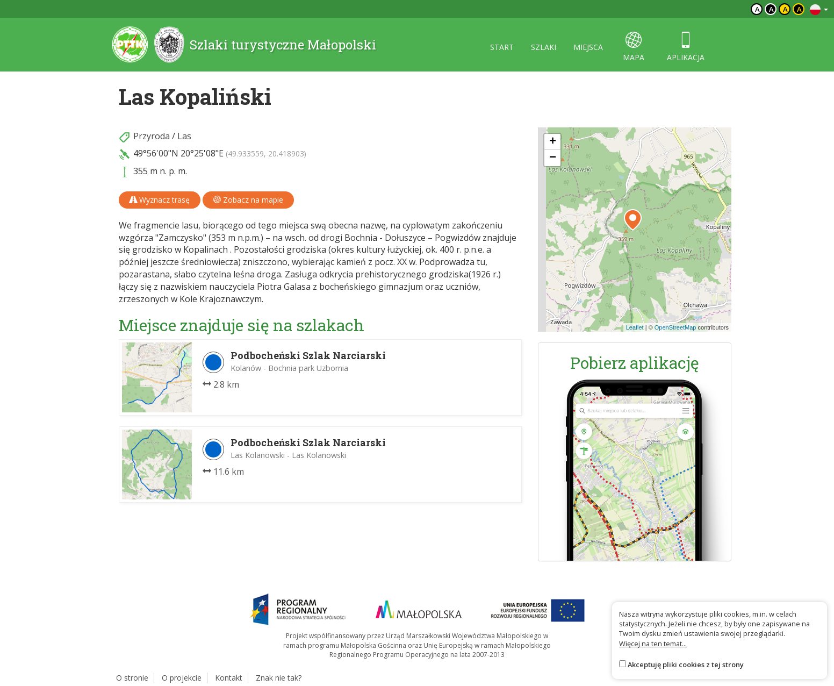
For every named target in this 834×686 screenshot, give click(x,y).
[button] (633, 220)
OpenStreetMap (675, 327)
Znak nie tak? (278, 678)
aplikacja (685, 47)
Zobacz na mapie (248, 200)
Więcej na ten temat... (653, 643)
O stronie (132, 678)
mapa (633, 47)
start (502, 47)
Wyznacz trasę (160, 200)
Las (184, 136)
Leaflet (635, 327)
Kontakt (228, 678)
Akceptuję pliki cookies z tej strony (686, 664)
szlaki (543, 47)
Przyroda (151, 136)
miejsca (588, 47)
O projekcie (182, 678)
